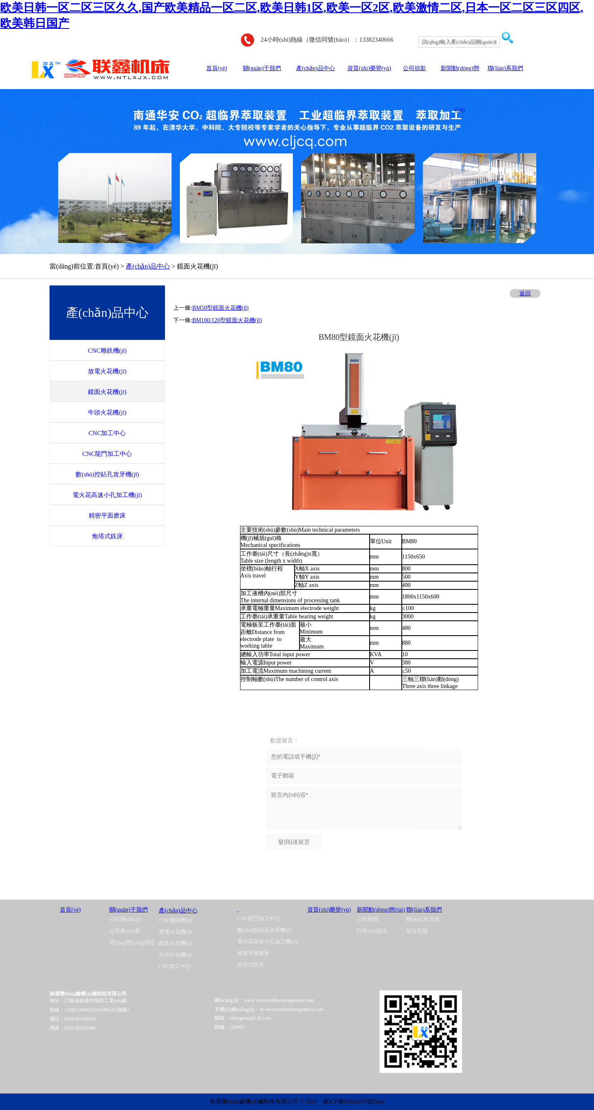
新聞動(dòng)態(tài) (381, 910)
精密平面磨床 (253, 953)
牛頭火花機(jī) (175, 955)
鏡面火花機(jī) (175, 943)
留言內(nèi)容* (364, 808)
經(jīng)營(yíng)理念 (132, 942)
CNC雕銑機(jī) (175, 920)
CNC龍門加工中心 (258, 918)
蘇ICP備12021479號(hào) (353, 1101)
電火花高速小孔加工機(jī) (267, 942)
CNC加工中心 (175, 966)
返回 (525, 293)
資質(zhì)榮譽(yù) (369, 68)
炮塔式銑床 (250, 965)
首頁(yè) (216, 68)
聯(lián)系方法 (422, 919)
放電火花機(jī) (175, 932)
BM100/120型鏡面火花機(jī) (227, 320)
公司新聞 (367, 919)
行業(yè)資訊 (372, 931)
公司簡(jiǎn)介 (126, 919)
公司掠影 (414, 68)
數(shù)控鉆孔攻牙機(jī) (264, 930)
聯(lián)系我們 (505, 68)
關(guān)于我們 (262, 68)
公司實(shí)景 (124, 931)
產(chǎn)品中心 (315, 68)
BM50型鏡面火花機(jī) (220, 308)
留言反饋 (417, 931)
